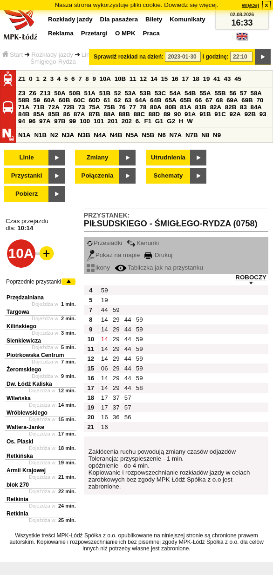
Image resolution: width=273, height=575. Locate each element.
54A (175, 93)
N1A (24, 135)
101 (99, 121)
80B (170, 107)
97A (44, 121)
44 (104, 309)
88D (154, 114)
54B (190, 93)
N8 (205, 135)
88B (124, 114)
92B (250, 114)
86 (66, 114)
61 (106, 100)
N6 (162, 135)
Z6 (32, 93)
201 (113, 121)
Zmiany (98, 157)
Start (12, 54)
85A (38, 114)
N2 (54, 135)
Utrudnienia (168, 157)
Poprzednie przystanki (33, 281)
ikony (98, 267)
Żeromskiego (24, 369)
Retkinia (17, 499)
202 (127, 121)
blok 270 (18, 485)
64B (155, 100)
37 (116, 397)
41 (216, 78)
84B (23, 114)
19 (206, 78)
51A (90, 93)
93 (262, 114)
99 (72, 121)
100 (85, 121)
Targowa (18, 312)
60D (94, 100)
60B (64, 100)
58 (139, 387)
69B (247, 100)
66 (198, 100)
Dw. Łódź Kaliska (29, 384)
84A (256, 107)
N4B (116, 135)
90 (177, 114)
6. (138, 121)
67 (208, 100)
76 (121, 107)
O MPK (125, 33)
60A (49, 100)
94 (21, 121)
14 (153, 78)
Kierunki (143, 242)
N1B (40, 135)
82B (230, 107)
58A (256, 93)
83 (243, 107)
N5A (132, 135)
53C (160, 93)
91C (219, 114)
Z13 (45, 93)
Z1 (22, 78)
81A (185, 107)
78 (143, 107)
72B (68, 107)
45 (237, 78)
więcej (250, 4)
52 (117, 93)
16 (174, 78)
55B (219, 93)
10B (120, 78)
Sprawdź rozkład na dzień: (129, 56)
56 (232, 93)
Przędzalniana (25, 297)
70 (259, 100)
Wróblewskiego (27, 413)
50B (74, 93)
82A (215, 107)
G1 (159, 121)
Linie (26, 157)
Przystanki (26, 175)
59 (36, 100)
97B (59, 121)
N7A (176, 135)
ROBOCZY (250, 277)
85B (53, 114)
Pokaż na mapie (113, 254)
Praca (151, 33)
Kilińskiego (21, 326)
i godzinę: (216, 56)
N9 (217, 135)
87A (79, 114)
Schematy (168, 175)
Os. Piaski (20, 441)
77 (132, 107)
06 (104, 368)
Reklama (61, 33)
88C (139, 114)
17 (185, 78)
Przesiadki (104, 242)
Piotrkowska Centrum (35, 355)
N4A (100, 135)
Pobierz (26, 193)
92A (234, 114)
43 (227, 78)
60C (79, 100)
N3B (84, 135)
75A (94, 107)
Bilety (153, 19)
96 (32, 121)
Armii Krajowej (26, 470)
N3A (68, 135)
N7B (191, 135)
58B (23, 100)
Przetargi (94, 33)
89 (167, 114)
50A (59, 93)
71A (23, 107)
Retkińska (20, 456)
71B (38, 107)
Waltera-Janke (25, 427)
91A (190, 114)
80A (155, 107)
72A (53, 107)
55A (205, 93)
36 (116, 417)
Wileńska (19, 398)
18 (195, 78)
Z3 (22, 93)
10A (105, 78)
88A (109, 114)
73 (81, 107)
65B (185, 100)
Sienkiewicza (24, 340)
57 (243, 93)
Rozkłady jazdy (52, 54)
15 (164, 78)
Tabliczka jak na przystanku (159, 267)
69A (232, 100)
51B (104, 93)
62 (117, 100)
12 (143, 78)
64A (140, 100)
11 (133, 78)
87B (94, 114)
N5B (148, 135)
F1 (148, 121)
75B (109, 107)
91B (205, 114)
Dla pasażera (119, 19)
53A (130, 93)
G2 (171, 121)
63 (127, 100)
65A (170, 100)
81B (200, 107)
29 (116, 319)
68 (219, 100)
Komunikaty (187, 19)
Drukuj (158, 254)
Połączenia (98, 175)
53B (145, 93)
